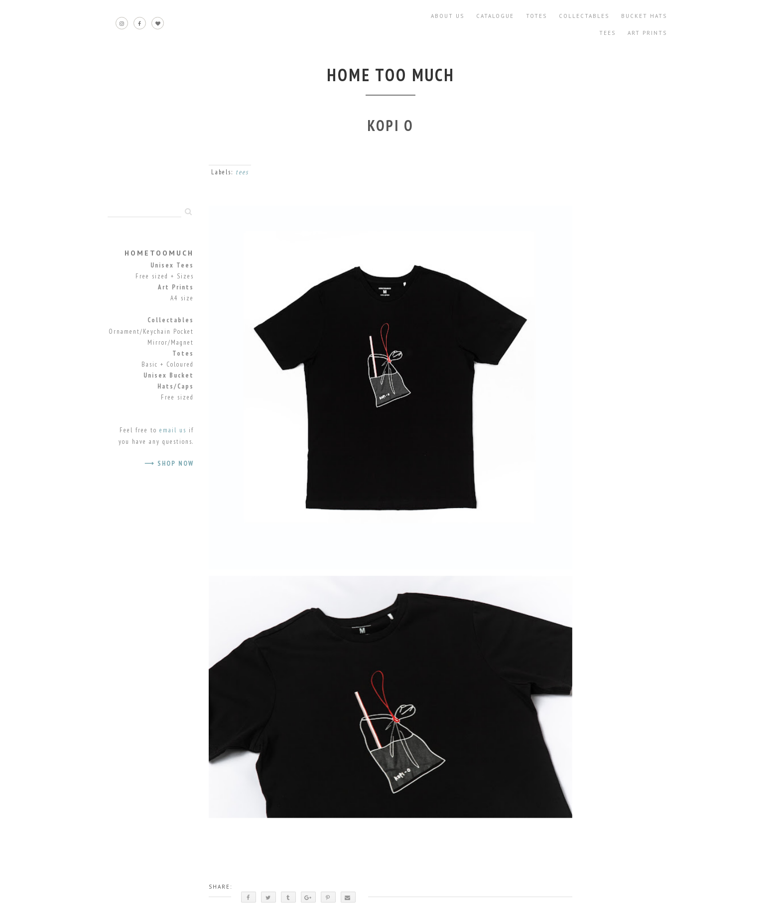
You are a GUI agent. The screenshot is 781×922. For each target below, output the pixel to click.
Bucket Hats (644, 15)
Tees (607, 32)
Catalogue (495, 15)
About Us (447, 15)
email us (172, 430)
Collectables (584, 15)
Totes (536, 15)
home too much (391, 75)
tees (242, 172)
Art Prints (647, 32)
